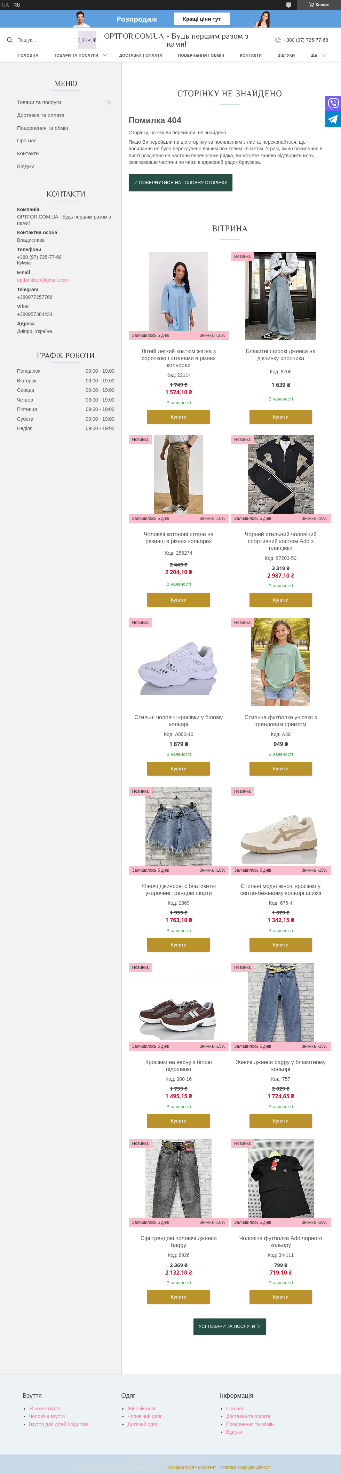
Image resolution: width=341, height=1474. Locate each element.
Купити (179, 417)
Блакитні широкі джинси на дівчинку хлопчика (281, 354)
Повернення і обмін (201, 55)
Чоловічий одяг (144, 1416)
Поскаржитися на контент (191, 1467)
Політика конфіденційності (245, 1467)
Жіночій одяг (141, 1408)
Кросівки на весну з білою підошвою (178, 1065)
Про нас (27, 140)
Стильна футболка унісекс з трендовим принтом (281, 720)
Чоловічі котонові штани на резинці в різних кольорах (179, 537)
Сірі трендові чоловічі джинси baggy (179, 1241)
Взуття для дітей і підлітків (59, 1424)
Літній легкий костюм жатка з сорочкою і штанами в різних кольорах (178, 358)
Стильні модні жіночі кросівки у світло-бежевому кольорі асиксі (280, 889)
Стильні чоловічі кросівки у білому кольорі (178, 720)
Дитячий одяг (142, 1424)
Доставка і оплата (140, 55)
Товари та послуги (76, 55)
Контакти (251, 55)
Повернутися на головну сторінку (183, 182)
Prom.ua (203, 1461)
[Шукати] (9, 40)
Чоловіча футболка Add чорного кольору (280, 1241)
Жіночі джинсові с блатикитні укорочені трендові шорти (178, 889)
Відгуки (286, 55)
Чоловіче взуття (47, 1416)
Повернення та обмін (42, 128)
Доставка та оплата (40, 115)
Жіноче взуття (45, 1408)
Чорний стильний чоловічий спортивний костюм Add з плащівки (281, 541)
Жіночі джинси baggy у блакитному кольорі (281, 1065)
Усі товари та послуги (227, 1326)
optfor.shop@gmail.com (42, 280)
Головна (28, 55)
